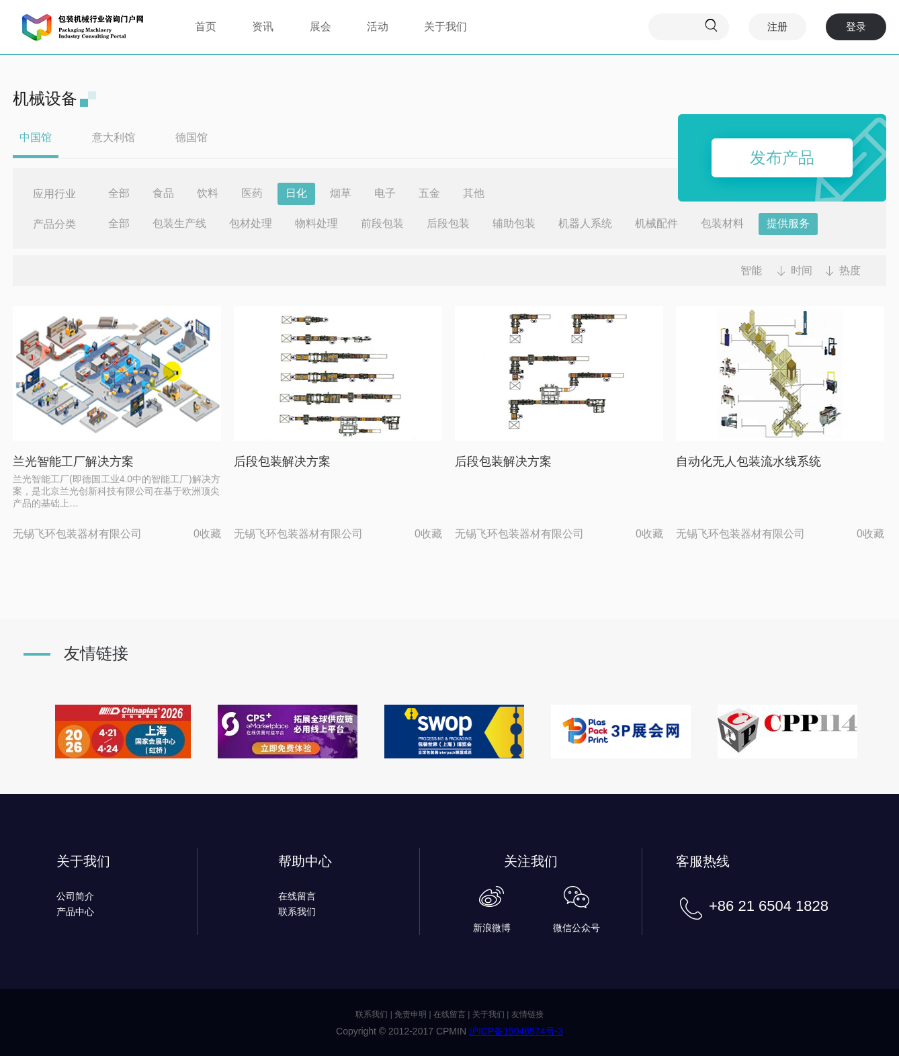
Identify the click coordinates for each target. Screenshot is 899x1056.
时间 (801, 270)
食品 (163, 193)
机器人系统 (585, 223)
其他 (473, 193)
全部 (119, 193)
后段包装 (448, 223)
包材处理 (250, 223)
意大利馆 (113, 137)
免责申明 (410, 1014)
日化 (296, 193)
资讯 (262, 26)
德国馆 (191, 137)
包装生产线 (179, 223)
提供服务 (788, 223)
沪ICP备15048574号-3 (516, 1031)
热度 (850, 270)
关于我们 (445, 26)
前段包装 (382, 223)
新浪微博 (492, 927)
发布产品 (782, 157)
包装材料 (722, 223)
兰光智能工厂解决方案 (73, 461)
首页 (205, 26)
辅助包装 (514, 223)
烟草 (340, 193)
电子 (385, 193)
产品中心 (75, 911)
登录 (856, 26)
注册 (777, 26)
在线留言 (297, 896)
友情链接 (527, 1014)
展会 (320, 26)
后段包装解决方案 (282, 461)
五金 (429, 193)
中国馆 (35, 137)
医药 (252, 193)
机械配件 (656, 223)
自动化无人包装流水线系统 (748, 461)
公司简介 (75, 896)
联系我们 (297, 911)
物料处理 (316, 223)
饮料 (207, 193)
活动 (377, 26)
